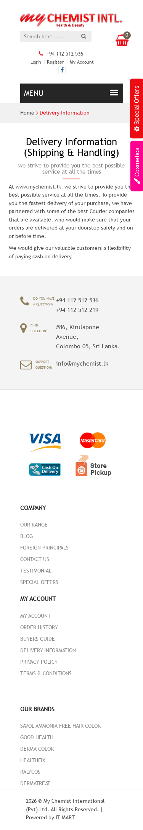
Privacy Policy (39, 661)
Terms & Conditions (46, 673)
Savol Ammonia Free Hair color (60, 725)
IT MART (65, 817)
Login (36, 62)
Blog (26, 536)
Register (55, 62)
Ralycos (30, 771)
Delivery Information (65, 112)
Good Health (36, 737)
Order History (39, 627)
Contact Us (34, 559)
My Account (82, 62)
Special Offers (39, 582)
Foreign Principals (44, 547)
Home (27, 112)
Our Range (34, 524)
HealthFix (32, 760)
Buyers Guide (37, 638)
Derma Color (37, 748)
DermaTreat (35, 783)
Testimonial (35, 570)
